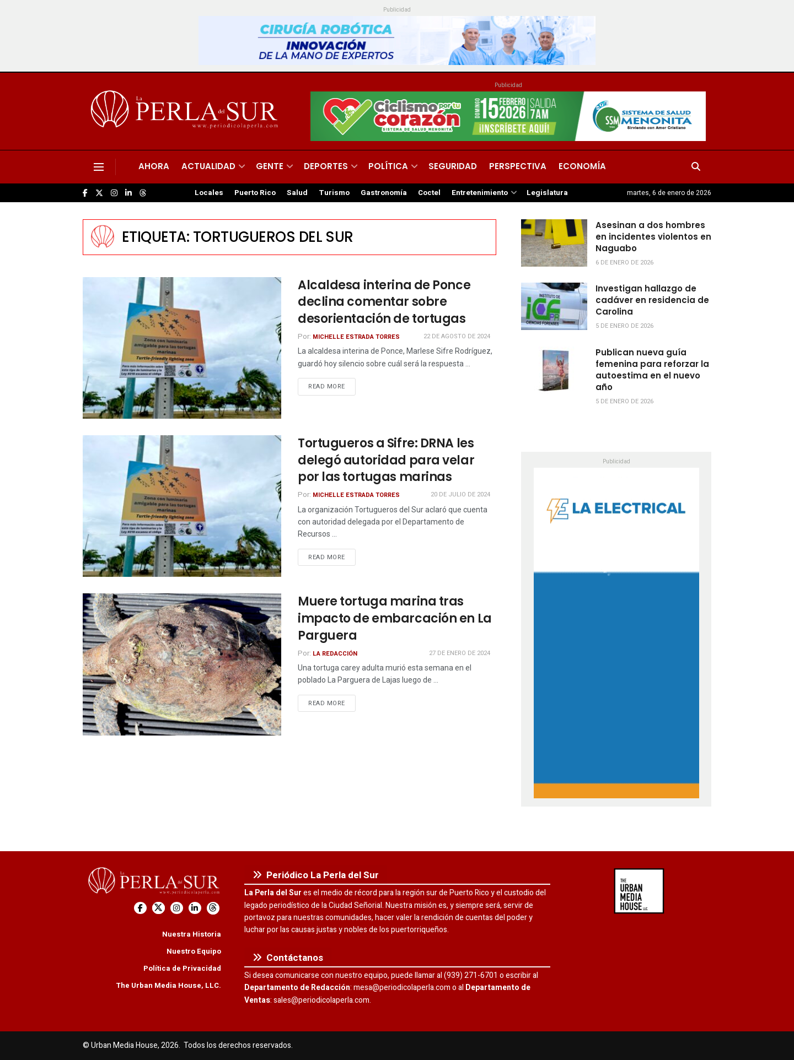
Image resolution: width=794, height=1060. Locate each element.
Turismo (334, 192)
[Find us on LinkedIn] (128, 193)
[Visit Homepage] (186, 111)
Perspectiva (517, 166)
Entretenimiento (480, 192)
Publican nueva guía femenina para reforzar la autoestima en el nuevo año (652, 370)
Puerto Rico (255, 192)
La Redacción (335, 653)
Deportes (326, 166)
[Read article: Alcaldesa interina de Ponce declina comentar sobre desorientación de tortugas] (182, 348)
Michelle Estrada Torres (356, 337)
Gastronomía (384, 192)
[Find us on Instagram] (114, 193)
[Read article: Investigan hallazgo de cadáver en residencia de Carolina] (554, 306)
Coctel (429, 192)
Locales (209, 192)
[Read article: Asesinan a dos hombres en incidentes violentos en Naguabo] (554, 243)
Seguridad (452, 166)
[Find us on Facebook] (85, 193)
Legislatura (547, 192)
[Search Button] (695, 166)
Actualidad (208, 166)
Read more (332, 386)
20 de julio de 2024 (460, 494)
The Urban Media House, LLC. (168, 985)
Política (388, 166)
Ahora (153, 166)
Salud (297, 192)
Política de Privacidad (182, 968)
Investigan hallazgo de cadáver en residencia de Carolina (652, 300)
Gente (269, 166)
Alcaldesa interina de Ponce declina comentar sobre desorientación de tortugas (384, 302)
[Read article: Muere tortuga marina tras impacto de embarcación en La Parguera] (182, 664)
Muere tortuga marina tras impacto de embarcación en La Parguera (395, 618)
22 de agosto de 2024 (456, 336)
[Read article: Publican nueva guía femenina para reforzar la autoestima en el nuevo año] (554, 370)
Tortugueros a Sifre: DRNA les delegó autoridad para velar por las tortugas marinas (386, 460)
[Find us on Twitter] (99, 193)
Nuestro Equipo (194, 951)
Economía (582, 166)
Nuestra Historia (191, 934)
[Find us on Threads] (143, 193)
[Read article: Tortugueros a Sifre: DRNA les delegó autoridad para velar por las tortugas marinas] (182, 506)
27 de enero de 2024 (459, 653)
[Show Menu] (99, 167)
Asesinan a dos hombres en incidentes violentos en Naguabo (653, 236)
